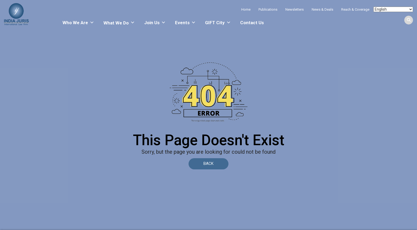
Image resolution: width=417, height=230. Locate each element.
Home (246, 9)
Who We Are (78, 22)
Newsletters (294, 9)
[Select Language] (393, 9)
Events (185, 22)
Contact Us (252, 22)
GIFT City (218, 22)
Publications (267, 9)
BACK (208, 163)
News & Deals (322, 9)
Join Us (155, 22)
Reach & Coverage (355, 9)
